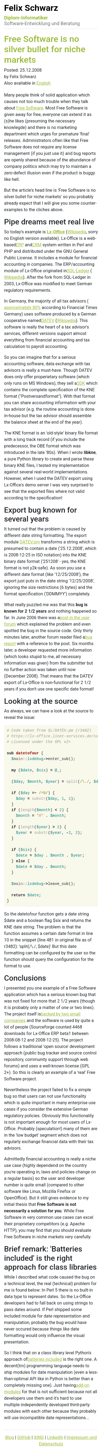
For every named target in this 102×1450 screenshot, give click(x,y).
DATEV (47, 320)
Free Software (29, 108)
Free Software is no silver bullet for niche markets (44, 49)
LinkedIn (55, 1437)
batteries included (44, 1359)
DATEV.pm (30, 542)
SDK (81, 383)
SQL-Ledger (78, 270)
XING (39, 1437)
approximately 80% (22, 307)
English (43, 83)
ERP (20, 244)
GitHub (23, 1437)
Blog (9, 1437)
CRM (36, 244)
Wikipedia (76, 231)
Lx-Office (56, 231)
